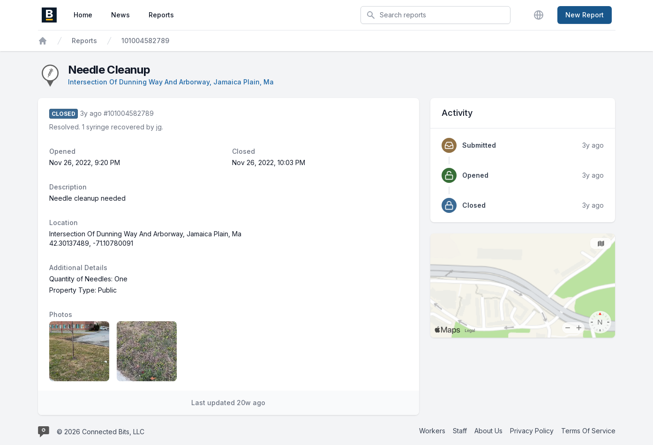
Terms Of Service (588, 431)
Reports (161, 15)
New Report (584, 15)
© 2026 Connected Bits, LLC (100, 432)
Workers (432, 431)
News (120, 15)
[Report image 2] (147, 351)
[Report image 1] (79, 351)
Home (83, 15)
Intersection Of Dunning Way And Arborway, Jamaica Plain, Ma (171, 82)
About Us (488, 431)
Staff (460, 431)
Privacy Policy (532, 431)
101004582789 (145, 41)
